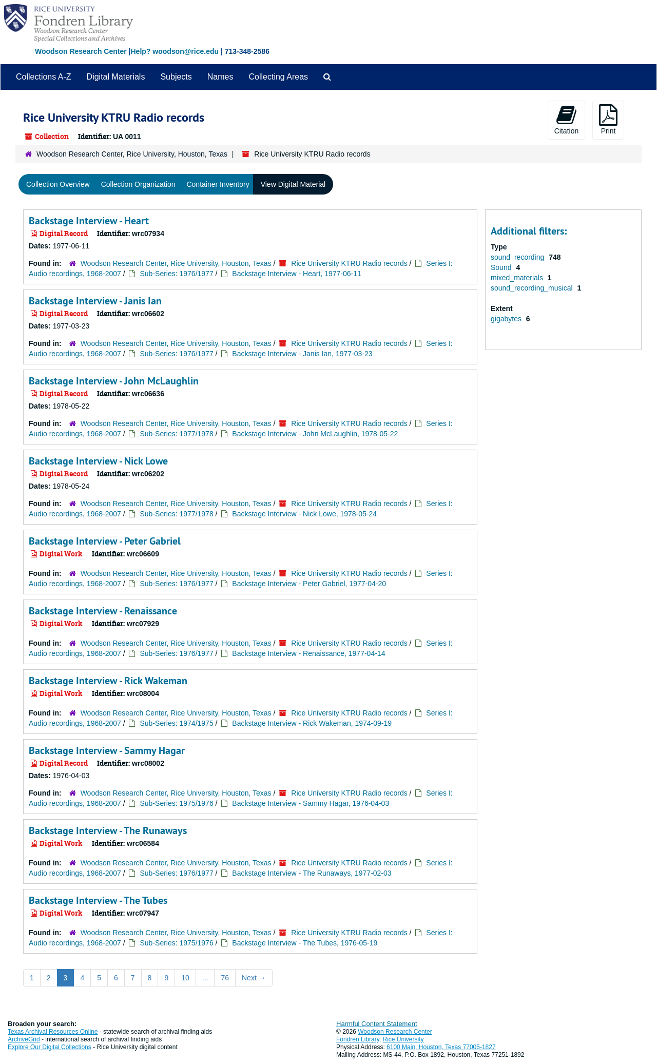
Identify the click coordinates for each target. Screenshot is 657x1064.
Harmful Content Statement (376, 1024)
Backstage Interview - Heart (89, 220)
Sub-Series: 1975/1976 (176, 803)
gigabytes (507, 319)
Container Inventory (217, 184)
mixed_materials (518, 278)
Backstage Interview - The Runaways (108, 830)
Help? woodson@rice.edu (174, 51)
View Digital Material (293, 184)
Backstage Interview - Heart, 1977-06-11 (296, 273)
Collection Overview (58, 184)
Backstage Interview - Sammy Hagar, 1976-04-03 (310, 803)
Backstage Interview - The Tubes (98, 900)
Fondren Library (357, 1039)
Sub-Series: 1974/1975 (176, 723)
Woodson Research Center (81, 51)
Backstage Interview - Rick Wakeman (108, 680)
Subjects (175, 76)
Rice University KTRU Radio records (349, 263)
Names (220, 76)
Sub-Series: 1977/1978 (176, 434)
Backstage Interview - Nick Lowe (98, 461)
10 (185, 978)
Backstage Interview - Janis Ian (95, 300)
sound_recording (518, 257)
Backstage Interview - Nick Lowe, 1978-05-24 (304, 514)
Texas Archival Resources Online (53, 1031)
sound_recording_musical (532, 288)
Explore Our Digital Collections (49, 1047)
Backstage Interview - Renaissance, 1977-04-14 (308, 653)
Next (254, 978)
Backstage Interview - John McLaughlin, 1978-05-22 (315, 434)
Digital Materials (116, 76)
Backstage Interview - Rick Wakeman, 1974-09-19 (312, 723)
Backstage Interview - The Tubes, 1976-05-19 (304, 943)
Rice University (403, 1039)
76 (225, 978)
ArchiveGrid (24, 1039)
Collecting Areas (278, 76)
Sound (502, 267)
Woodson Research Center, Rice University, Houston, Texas (131, 154)
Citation (566, 119)
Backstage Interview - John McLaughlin (114, 381)
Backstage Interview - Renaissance (103, 610)
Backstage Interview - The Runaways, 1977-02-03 (311, 873)
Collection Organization (138, 184)
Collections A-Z (43, 76)
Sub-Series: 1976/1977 (176, 273)
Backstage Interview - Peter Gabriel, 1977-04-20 (309, 583)
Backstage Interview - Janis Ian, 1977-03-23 (302, 354)
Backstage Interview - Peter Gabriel (105, 541)
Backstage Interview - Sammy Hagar (107, 750)
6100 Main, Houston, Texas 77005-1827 (441, 1047)
